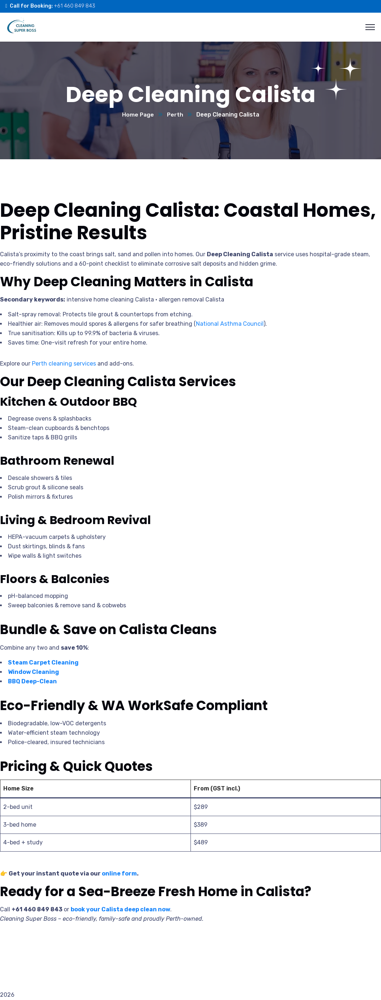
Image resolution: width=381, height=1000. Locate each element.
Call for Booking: (31, 6)
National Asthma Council (230, 324)
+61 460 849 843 (74, 6)
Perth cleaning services (64, 363)
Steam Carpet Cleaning (43, 662)
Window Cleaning (33, 672)
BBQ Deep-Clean (32, 681)
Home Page (137, 114)
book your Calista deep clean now (120, 909)
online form (119, 873)
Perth (175, 114)
